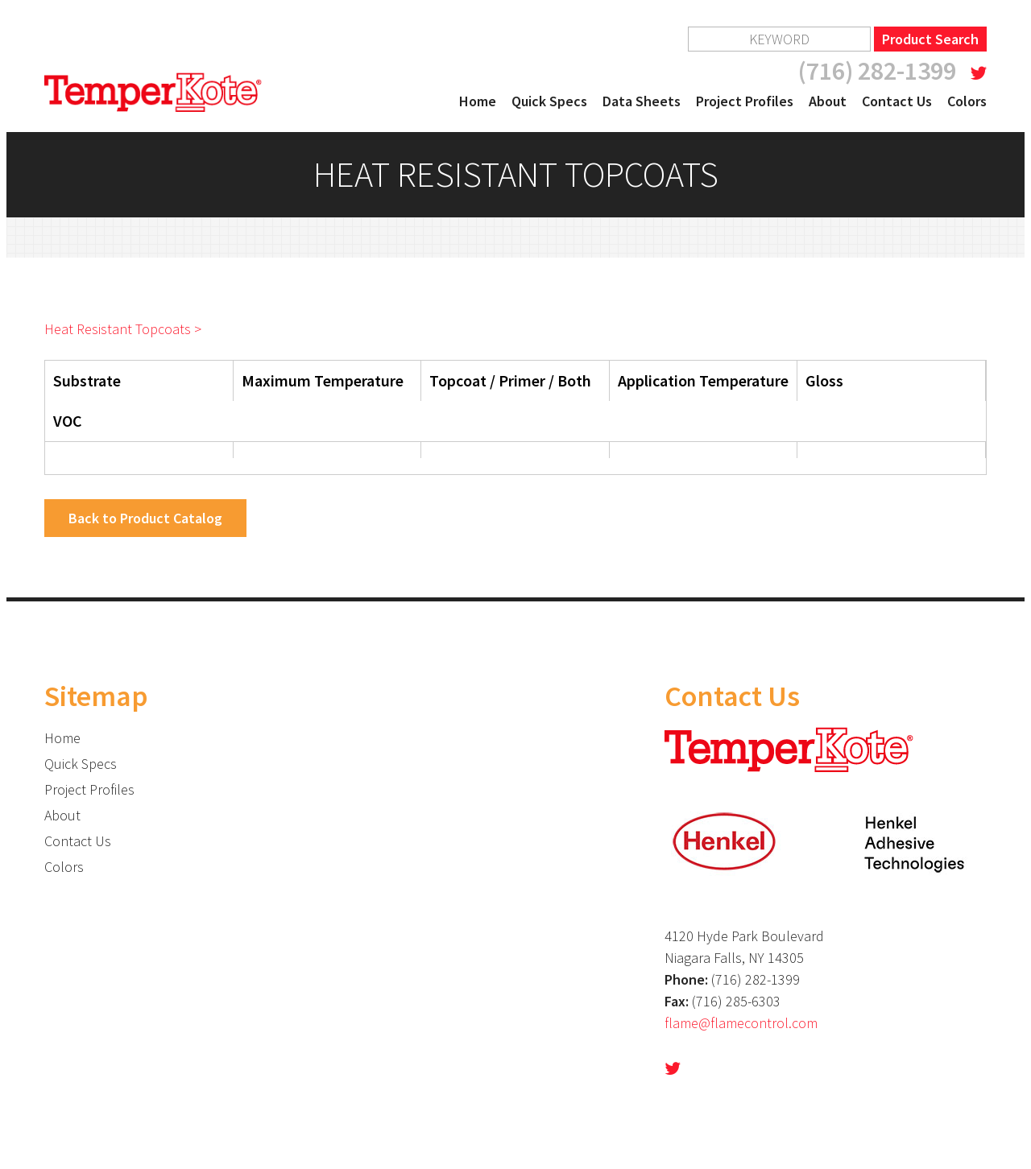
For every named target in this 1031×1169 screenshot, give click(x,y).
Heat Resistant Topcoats (117, 329)
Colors (967, 101)
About (828, 101)
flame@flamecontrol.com (741, 1023)
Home (477, 101)
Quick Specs (549, 101)
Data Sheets (641, 101)
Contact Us (897, 101)
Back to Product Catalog (145, 518)
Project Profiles (744, 101)
